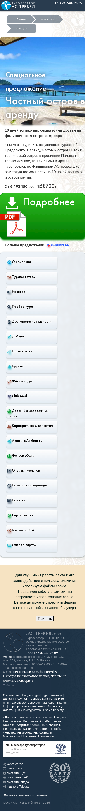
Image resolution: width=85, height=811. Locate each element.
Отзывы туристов (23, 470)
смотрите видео (16, 782)
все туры (21, 28)
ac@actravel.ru (22, 672)
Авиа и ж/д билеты (25, 440)
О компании (19, 262)
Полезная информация (27, 485)
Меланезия (46, 736)
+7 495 (45, 653)
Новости (16, 291)
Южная (8, 725)
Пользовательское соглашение (25, 795)
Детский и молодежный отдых (28, 413)
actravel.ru (50, 672)
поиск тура (48, 19)
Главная (21, 19)
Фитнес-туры (20, 381)
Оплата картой (22, 545)
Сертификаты (20, 515)
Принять (45, 618)
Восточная (30, 721)
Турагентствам (21, 276)
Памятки (16, 500)
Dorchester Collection (26, 702)
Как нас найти (20, 530)
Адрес (7, 656)
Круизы (15, 366)
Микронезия (11, 736)
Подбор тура (20, 306)
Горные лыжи (19, 351)
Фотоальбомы (21, 455)
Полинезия (29, 736)
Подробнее (37, 217)
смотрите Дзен (15, 773)
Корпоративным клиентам (30, 425)
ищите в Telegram (17, 786)
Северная (53, 725)
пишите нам (13, 768)
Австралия (46, 732)
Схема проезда (53, 710)
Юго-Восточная (50, 721)
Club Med (17, 396)
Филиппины (58, 245)
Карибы (56, 728)
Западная (60, 717)
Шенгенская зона (29, 717)
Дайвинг (16, 336)
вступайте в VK (15, 777)
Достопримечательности (29, 321)
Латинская (42, 728)
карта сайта (13, 764)
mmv (6, 702)
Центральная (12, 721)
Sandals (48, 702)
